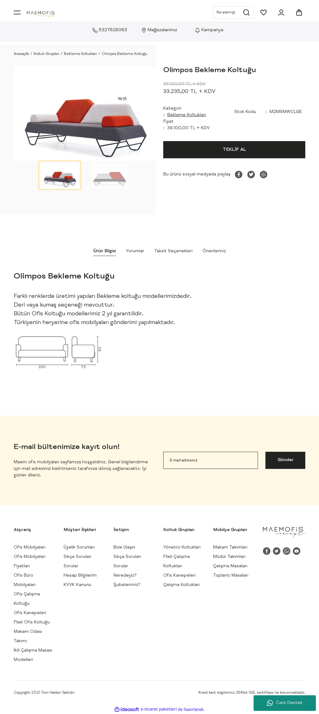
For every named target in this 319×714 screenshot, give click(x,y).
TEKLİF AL (234, 149)
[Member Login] (281, 12)
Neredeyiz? (125, 576)
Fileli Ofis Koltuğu (32, 622)
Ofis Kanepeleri (30, 613)
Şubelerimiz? (126, 585)
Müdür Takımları (229, 557)
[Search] (233, 12)
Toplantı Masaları (230, 576)
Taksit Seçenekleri (173, 251)
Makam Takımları (230, 547)
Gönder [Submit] (285, 460)
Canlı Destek (284, 703)
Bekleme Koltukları (186, 115)
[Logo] (41, 15)
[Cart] (299, 12)
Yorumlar (135, 251)
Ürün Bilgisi (104, 251)
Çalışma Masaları (230, 566)
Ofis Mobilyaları (29, 547)
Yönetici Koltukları (182, 547)
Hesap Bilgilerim (80, 576)
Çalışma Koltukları (181, 585)
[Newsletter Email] (210, 460)
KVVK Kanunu (77, 585)
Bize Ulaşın (124, 547)
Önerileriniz (214, 251)
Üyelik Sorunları (79, 547)
